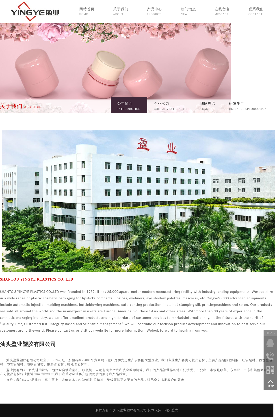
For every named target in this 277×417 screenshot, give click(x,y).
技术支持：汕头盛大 (163, 410)
